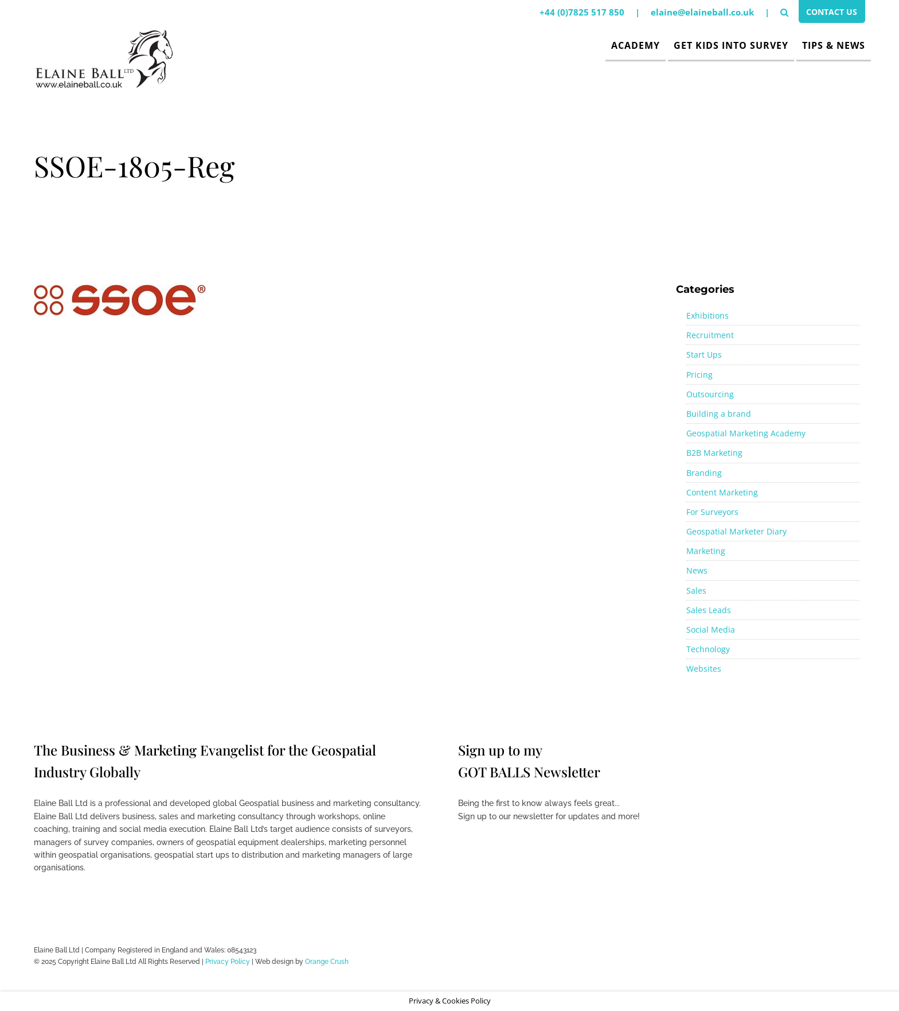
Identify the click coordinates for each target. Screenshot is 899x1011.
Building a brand (718, 413)
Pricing (699, 374)
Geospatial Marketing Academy (746, 433)
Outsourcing (710, 394)
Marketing (705, 550)
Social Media (710, 629)
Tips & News (833, 45)
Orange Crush (327, 962)
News (697, 570)
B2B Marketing (714, 452)
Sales (696, 590)
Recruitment (710, 335)
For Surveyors (712, 511)
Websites (703, 668)
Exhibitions (707, 315)
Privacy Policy (227, 962)
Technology (708, 649)
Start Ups (704, 354)
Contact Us (829, 13)
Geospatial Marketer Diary (736, 531)
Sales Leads (708, 610)
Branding (704, 472)
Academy (635, 45)
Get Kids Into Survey (731, 45)
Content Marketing (722, 492)
